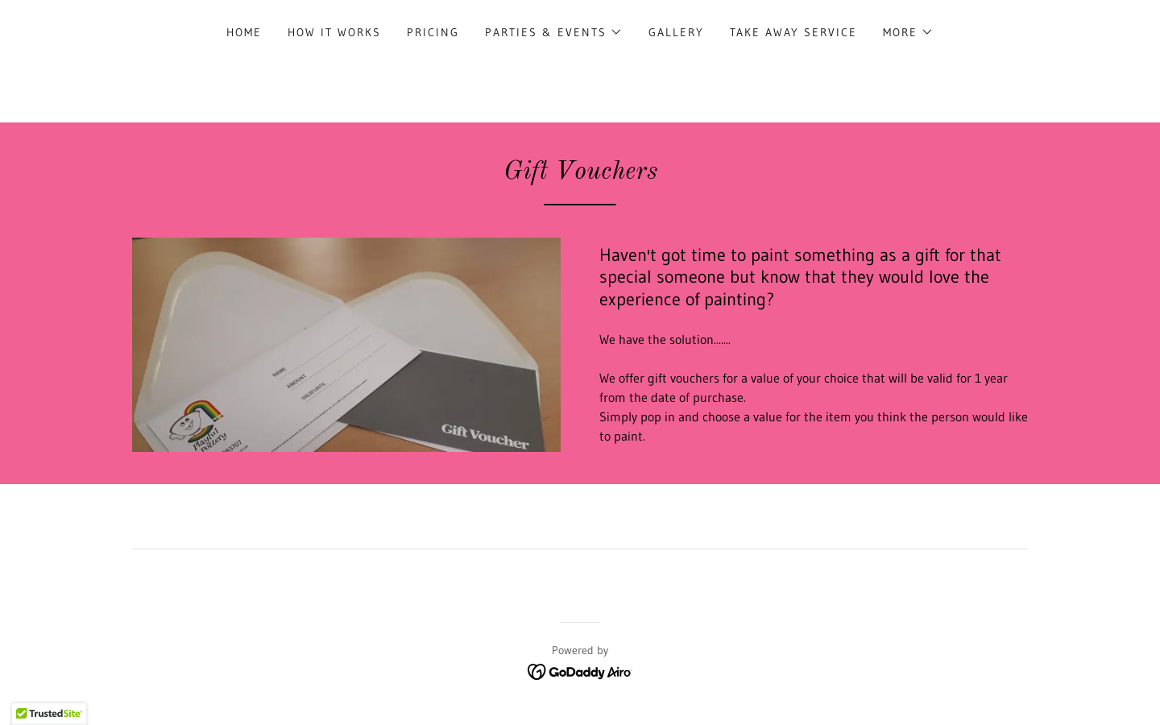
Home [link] (244, 32)
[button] (554, 32)
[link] (580, 670)
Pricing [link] (433, 32)
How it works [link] (334, 32)
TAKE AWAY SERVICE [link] (793, 32)
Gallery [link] (676, 32)
